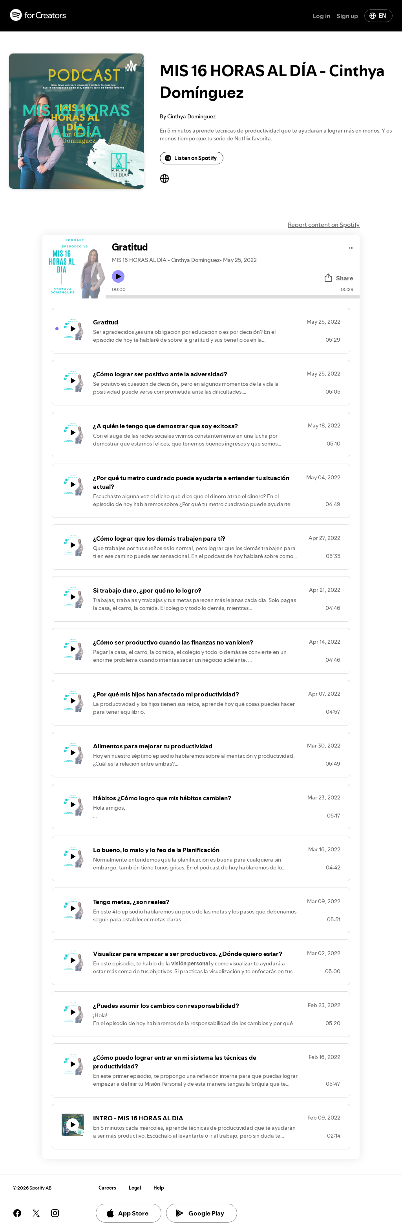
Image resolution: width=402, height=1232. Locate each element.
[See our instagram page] (55, 1213)
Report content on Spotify (324, 224)
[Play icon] (118, 276)
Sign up (347, 15)
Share (338, 278)
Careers (107, 1187)
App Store (127, 1213)
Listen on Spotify (191, 158)
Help (158, 1187)
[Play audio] (351, 247)
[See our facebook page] (17, 1213)
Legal (135, 1187)
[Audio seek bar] (233, 296)
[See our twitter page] (36, 1213)
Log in (321, 15)
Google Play (200, 1213)
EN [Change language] (377, 16)
